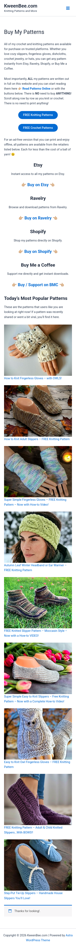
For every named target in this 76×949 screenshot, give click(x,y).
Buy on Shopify (38, 251)
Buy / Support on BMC (38, 284)
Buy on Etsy (38, 184)
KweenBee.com (20, 6)
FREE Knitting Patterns (38, 115)
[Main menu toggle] (68, 8)
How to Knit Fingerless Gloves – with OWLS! (33, 378)
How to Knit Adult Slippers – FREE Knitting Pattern (37, 439)
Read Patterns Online (36, 88)
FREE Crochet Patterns (38, 128)
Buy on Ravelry (38, 218)
